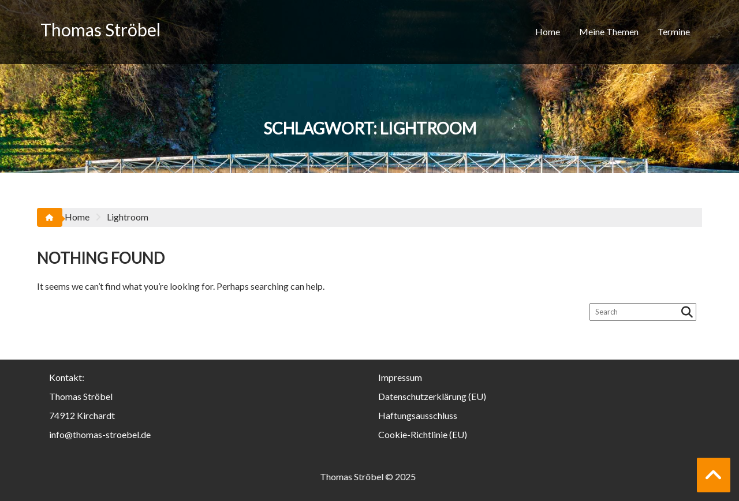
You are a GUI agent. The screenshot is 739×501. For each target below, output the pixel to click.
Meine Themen (609, 31)
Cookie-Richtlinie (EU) (422, 434)
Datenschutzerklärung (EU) (432, 396)
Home (547, 31)
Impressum (400, 377)
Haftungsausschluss (417, 415)
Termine (674, 31)
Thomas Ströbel (100, 29)
